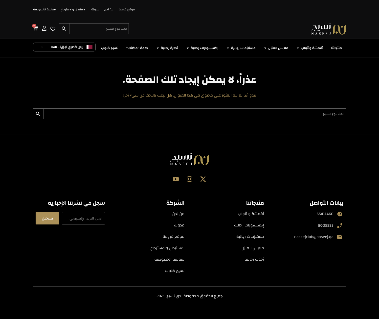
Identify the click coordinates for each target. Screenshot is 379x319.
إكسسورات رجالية (249, 225)
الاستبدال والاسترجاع (74, 9)
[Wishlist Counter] (52, 28)
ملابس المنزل (253, 248)
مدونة (95, 9)
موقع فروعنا (126, 9)
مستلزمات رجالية (250, 236)
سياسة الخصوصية (44, 9)
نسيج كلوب (175, 270)
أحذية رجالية (254, 259)
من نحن (108, 9)
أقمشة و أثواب (251, 214)
